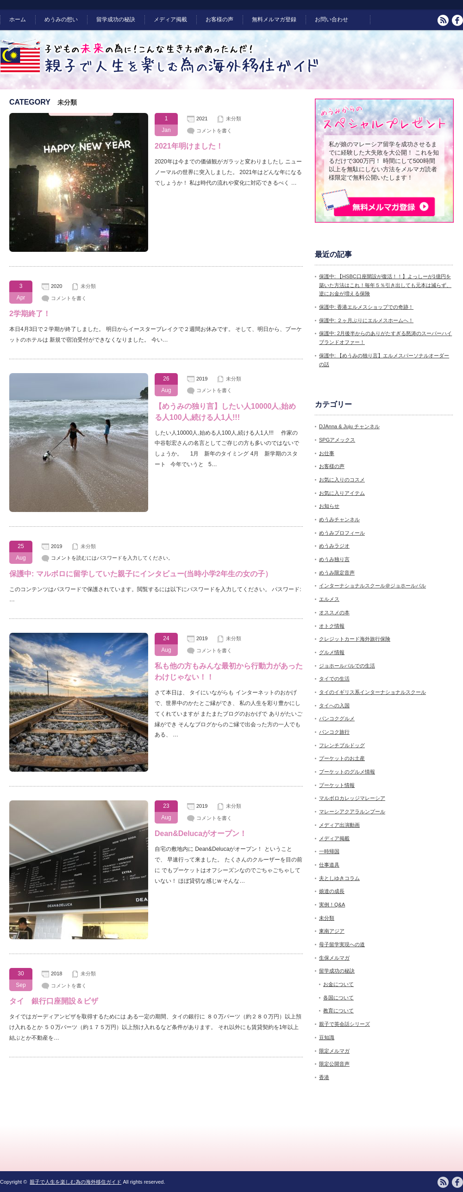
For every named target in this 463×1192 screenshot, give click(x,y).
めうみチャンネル (339, 519)
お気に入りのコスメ (342, 479)
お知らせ (329, 506)
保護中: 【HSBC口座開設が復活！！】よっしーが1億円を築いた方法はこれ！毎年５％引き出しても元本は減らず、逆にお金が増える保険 (385, 285)
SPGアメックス (337, 440)
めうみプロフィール (342, 533)
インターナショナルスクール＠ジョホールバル (372, 585)
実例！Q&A (332, 904)
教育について (338, 1010)
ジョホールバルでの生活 (347, 665)
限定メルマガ (334, 1051)
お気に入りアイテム (342, 493)
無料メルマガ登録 (274, 19)
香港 (324, 1077)
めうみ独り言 (334, 559)
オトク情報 (331, 626)
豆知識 (326, 1037)
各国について (338, 997)
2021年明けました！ (189, 146)
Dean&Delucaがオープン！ (201, 833)
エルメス (329, 599)
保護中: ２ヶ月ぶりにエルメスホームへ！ (366, 320)
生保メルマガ (334, 958)
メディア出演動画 (339, 825)
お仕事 (326, 453)
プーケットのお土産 (342, 758)
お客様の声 (219, 19)
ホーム (17, 19)
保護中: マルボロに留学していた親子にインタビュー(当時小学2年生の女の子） (140, 574)
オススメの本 (334, 612)
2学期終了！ (29, 314)
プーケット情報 (337, 785)
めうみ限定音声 (337, 572)
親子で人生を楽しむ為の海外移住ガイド (75, 1182)
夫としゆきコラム (339, 878)
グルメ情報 (331, 652)
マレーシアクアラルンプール (352, 811)
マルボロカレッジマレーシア (352, 798)
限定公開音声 (334, 1064)
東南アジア (331, 931)
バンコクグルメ (337, 718)
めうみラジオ (334, 546)
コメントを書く (214, 130)
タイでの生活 (334, 678)
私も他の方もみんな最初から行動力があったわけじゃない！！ (229, 671)
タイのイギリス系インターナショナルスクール (372, 692)
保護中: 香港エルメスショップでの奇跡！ (366, 307)
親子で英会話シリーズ (344, 1024)
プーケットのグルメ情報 (347, 771)
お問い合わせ (331, 19)
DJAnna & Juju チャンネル (349, 426)
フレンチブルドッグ (342, 745)
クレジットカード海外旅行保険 (354, 639)
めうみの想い (61, 19)
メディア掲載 (170, 19)
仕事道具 (329, 864)
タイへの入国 (334, 705)
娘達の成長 (331, 891)
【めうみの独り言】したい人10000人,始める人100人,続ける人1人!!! (225, 411)
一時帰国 (329, 851)
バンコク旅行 (334, 732)
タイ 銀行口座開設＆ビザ (53, 1001)
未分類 (233, 118)
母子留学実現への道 (342, 944)
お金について (338, 984)
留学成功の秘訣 (115, 19)
